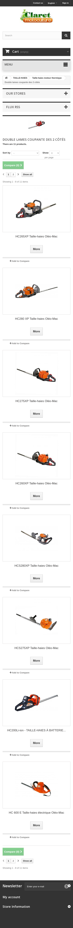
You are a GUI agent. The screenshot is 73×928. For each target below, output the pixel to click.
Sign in (65, 3)
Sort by (6, 152)
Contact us (38, 3)
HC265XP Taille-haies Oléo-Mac (36, 236)
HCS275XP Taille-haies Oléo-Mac (37, 648)
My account (11, 897)
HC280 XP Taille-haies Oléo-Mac (36, 318)
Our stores (15, 93)
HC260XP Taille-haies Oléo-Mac (36, 483)
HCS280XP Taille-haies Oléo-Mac (37, 565)
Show (46, 152)
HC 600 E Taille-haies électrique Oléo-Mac (36, 812)
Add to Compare (20, 261)
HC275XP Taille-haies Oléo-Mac (36, 401)
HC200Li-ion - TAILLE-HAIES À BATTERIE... (36, 730)
